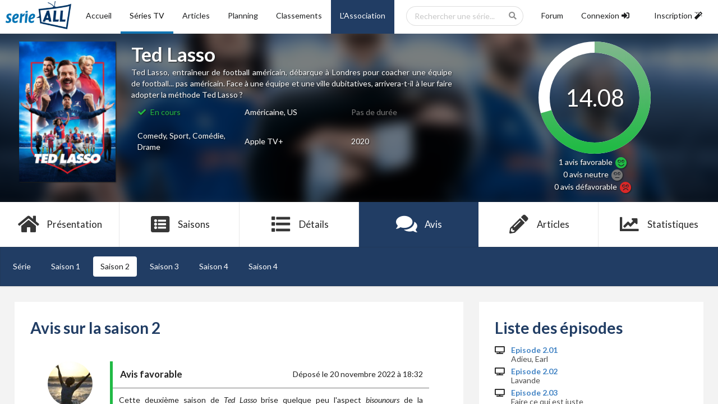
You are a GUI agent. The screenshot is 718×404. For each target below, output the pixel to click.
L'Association (362, 15)
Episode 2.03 (534, 392)
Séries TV (147, 15)
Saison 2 (115, 266)
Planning (243, 15)
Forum (552, 15)
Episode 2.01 (534, 350)
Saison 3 (164, 266)
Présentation (59, 224)
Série (22, 266)
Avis (418, 224)
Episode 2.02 (534, 371)
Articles (196, 15)
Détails (299, 224)
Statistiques (658, 224)
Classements (299, 15)
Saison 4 (213, 266)
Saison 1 (65, 266)
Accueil (99, 15)
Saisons (179, 224)
